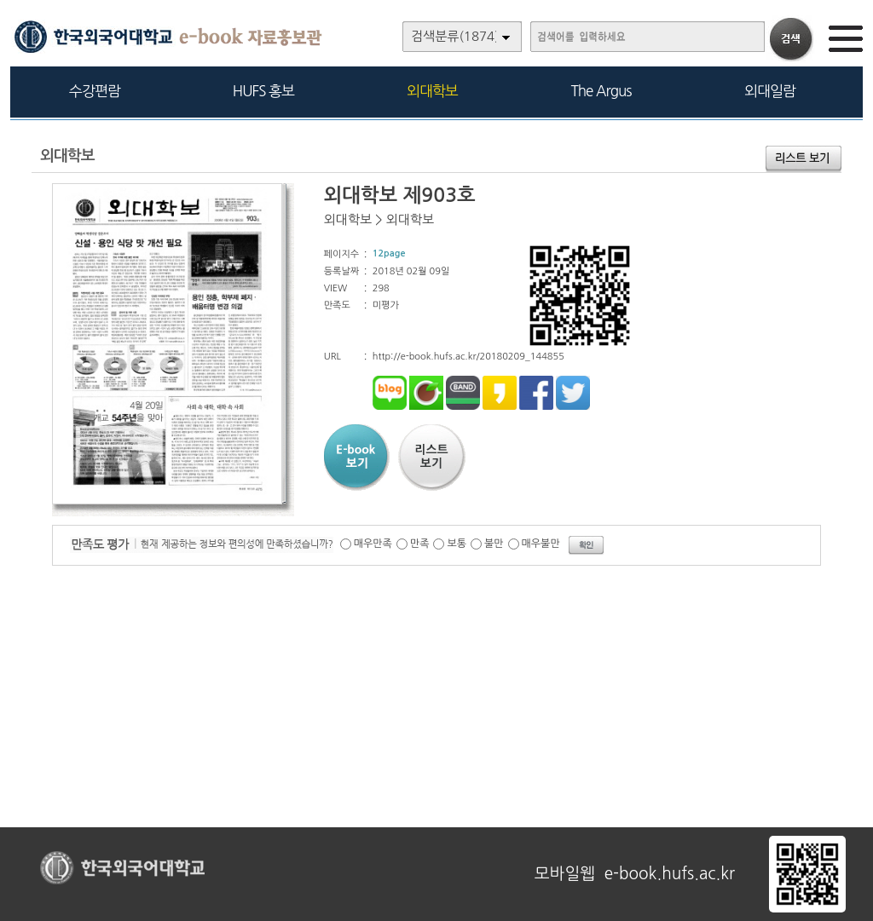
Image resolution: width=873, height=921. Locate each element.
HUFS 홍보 (263, 90)
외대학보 (432, 90)
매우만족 (373, 543)
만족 (420, 543)
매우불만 (541, 543)
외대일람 (769, 90)
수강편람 (94, 90)
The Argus (601, 90)
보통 (456, 543)
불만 (494, 543)
